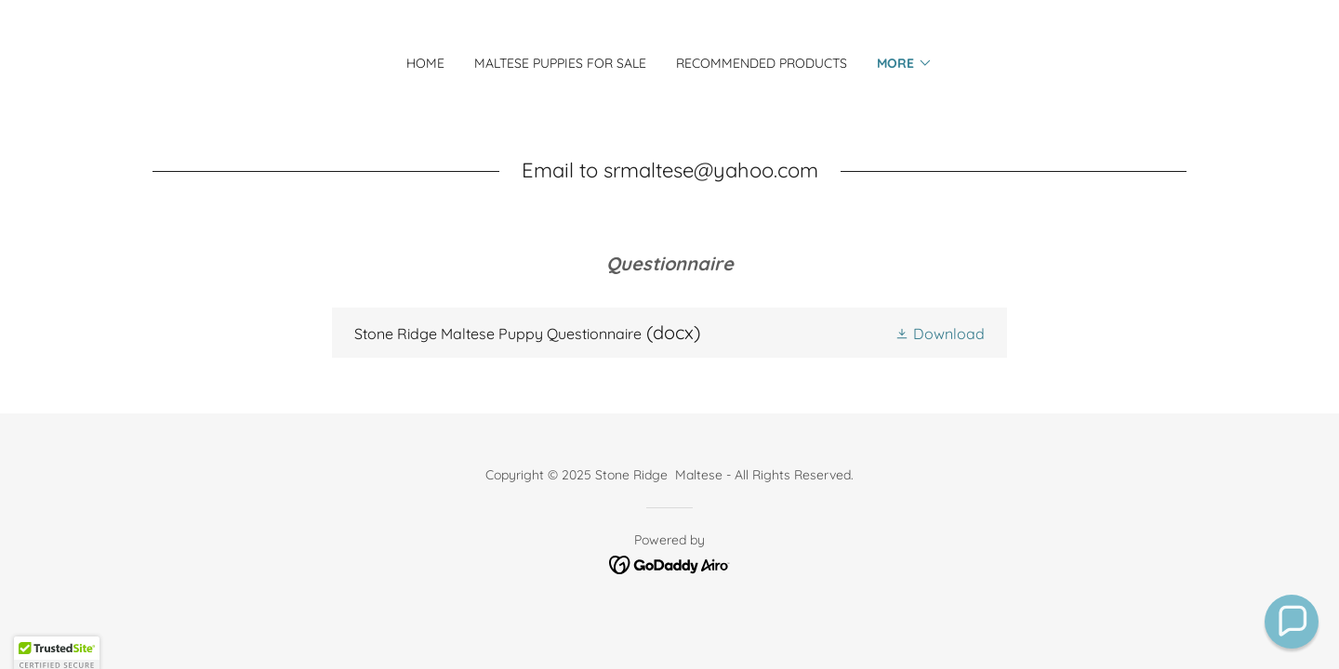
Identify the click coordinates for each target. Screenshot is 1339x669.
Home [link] (425, 63)
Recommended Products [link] (761, 63)
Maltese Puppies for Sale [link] (560, 63)
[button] (905, 63)
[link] (669, 333)
